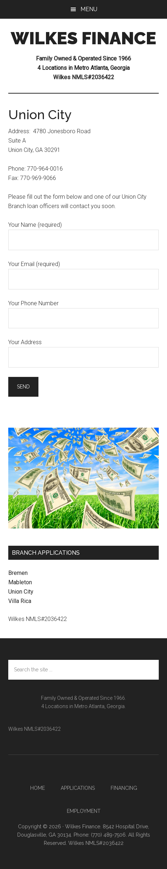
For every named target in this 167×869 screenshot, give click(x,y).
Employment (84, 811)
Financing (124, 788)
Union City (20, 591)
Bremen (18, 572)
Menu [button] (88, 9)
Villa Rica (19, 601)
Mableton (20, 582)
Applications (78, 788)
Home (37, 788)
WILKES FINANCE (83, 38)
